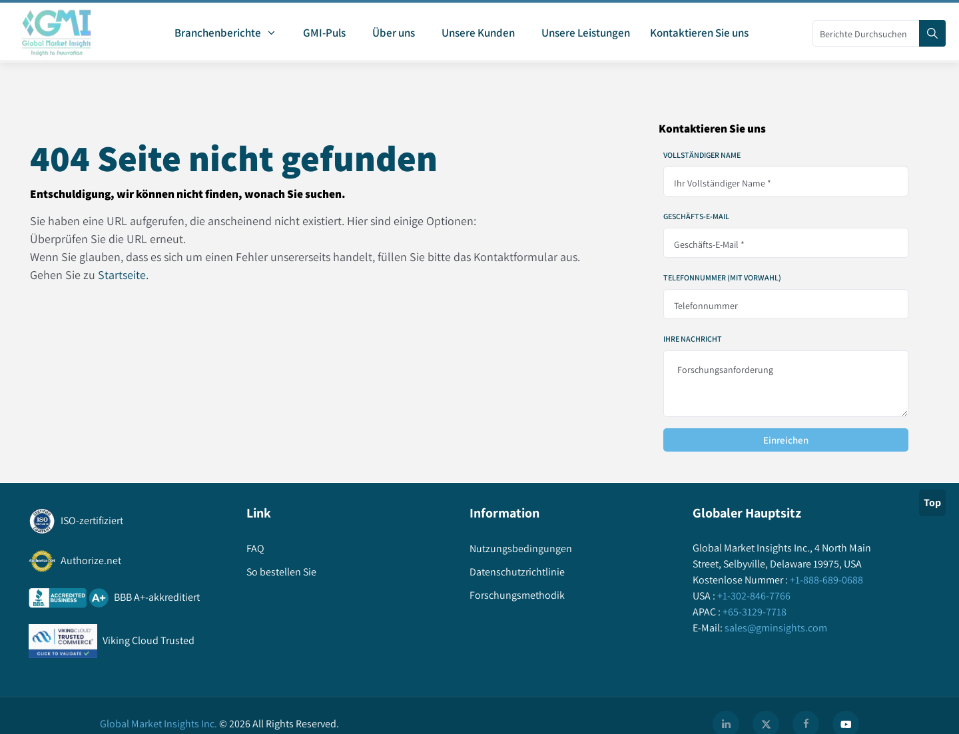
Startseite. (123, 274)
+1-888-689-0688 (825, 580)
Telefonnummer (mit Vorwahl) (722, 278)
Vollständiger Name (702, 155)
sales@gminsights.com (775, 628)
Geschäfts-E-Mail (696, 216)
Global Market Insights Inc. (158, 724)
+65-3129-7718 (754, 612)
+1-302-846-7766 (753, 596)
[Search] (932, 33)
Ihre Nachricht (692, 339)
